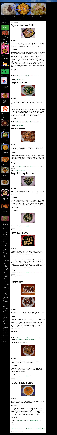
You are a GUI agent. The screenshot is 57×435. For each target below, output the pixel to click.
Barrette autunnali (18, 282)
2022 (4, 235)
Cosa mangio (25, 16)
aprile (5, 317)
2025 (4, 228)
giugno (5, 310)
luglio (5, 308)
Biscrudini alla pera (19, 343)
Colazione (5, 128)
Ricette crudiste (21, 170)
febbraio (6, 324)
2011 (4, 339)
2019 (4, 241)
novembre (5, 254)
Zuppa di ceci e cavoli (19, 83)
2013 (4, 335)
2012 (4, 337)
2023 (4, 233)
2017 (4, 245)
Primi (22, 126)
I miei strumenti (12, 19)
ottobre (6, 297)
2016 (4, 247)
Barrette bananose (18, 128)
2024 (4, 231)
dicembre (6, 249)
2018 (4, 243)
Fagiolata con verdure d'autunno (24, 25)
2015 (4, 331)
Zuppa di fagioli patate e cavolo (23, 173)
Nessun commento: (34, 76)
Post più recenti (16, 428)
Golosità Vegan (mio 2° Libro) (33, 16)
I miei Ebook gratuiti (5, 19)
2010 (4, 341)
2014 (4, 333)
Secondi (22, 80)
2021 (4, 237)
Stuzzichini (5, 152)
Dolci (17, 170)
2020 (4, 239)
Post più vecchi (40, 428)
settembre (5, 302)
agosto (5, 305)
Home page (3, 16)
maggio (6, 314)
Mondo (4, 187)
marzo (5, 320)
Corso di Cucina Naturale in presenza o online (14, 16)
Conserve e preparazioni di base (5, 225)
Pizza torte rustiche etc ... (6, 198)
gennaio (6, 327)
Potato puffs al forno (19, 233)
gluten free (18, 80)
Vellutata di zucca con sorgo (22, 383)
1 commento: (33, 338)
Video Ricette (19, 19)
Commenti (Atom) (20, 431)
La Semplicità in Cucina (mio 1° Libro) (46, 16)
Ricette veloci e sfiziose (30, 340)
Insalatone (5, 140)
